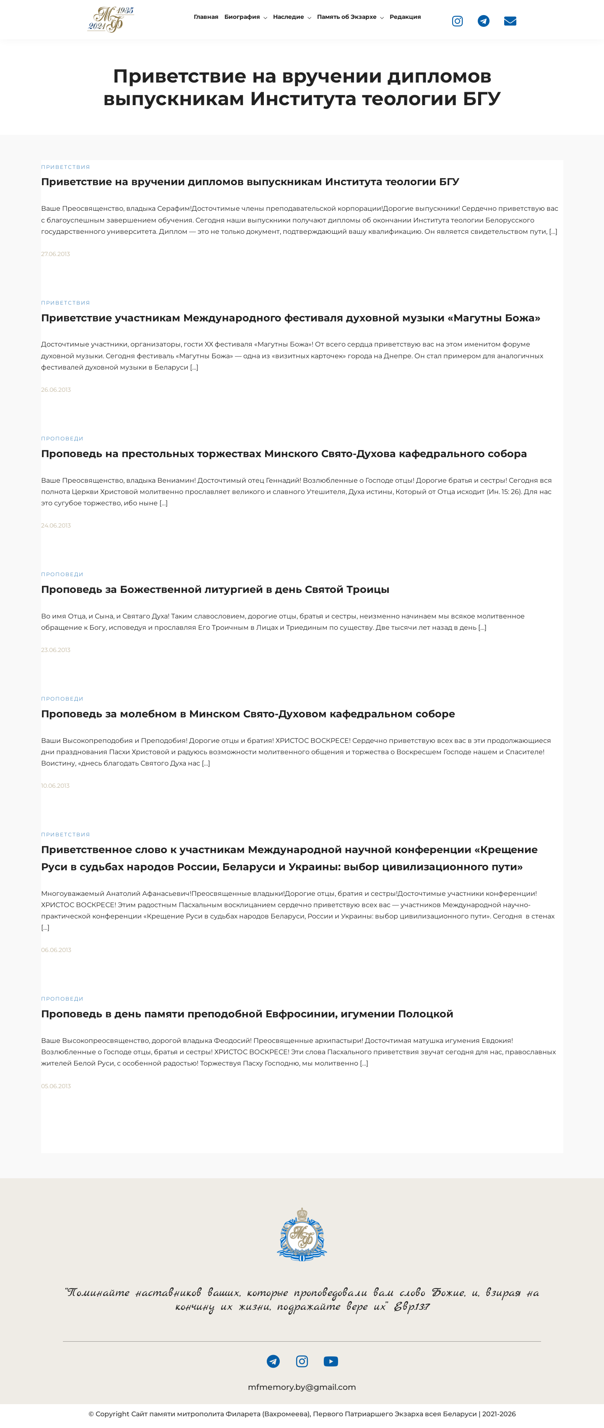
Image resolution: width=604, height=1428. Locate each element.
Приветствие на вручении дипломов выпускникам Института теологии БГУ (250, 182)
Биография (242, 17)
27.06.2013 (55, 254)
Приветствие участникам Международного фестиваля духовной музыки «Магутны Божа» (291, 318)
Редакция (405, 17)
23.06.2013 (55, 650)
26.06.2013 (56, 389)
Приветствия (66, 167)
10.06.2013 (55, 785)
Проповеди (62, 438)
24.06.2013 (56, 525)
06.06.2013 (56, 950)
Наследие (288, 17)
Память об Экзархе (347, 17)
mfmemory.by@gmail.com (302, 1387)
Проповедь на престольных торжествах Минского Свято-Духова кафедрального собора (284, 454)
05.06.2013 (56, 1086)
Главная (206, 17)
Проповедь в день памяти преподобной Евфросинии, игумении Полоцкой (247, 1014)
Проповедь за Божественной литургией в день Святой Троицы (215, 589)
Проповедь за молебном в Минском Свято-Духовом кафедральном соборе (248, 714)
